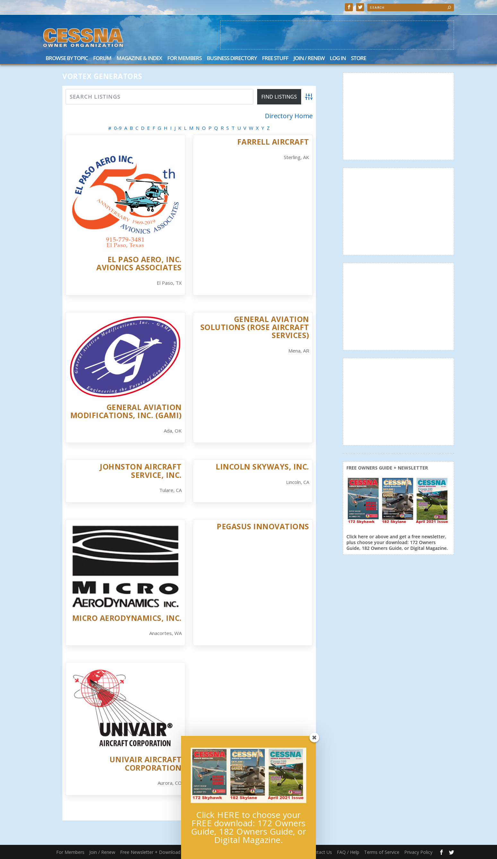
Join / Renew (309, 59)
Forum (102, 59)
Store (358, 59)
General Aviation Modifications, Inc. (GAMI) (126, 411)
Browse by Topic (67, 59)
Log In (338, 59)
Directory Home (289, 116)
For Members (184, 59)
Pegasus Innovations (263, 526)
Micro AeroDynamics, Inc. (127, 618)
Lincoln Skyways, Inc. (262, 466)
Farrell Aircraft (273, 142)
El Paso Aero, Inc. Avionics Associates (139, 263)
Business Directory (232, 59)
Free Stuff (275, 59)
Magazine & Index (139, 59)
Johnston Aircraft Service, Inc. (141, 470)
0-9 (118, 128)
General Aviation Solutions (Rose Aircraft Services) (254, 327)
